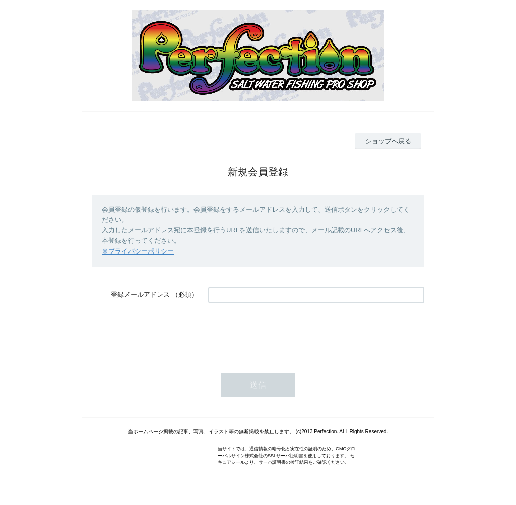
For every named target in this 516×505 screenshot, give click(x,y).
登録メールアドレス (140, 294)
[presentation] (284, 333)
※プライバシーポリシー (138, 251)
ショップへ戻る (388, 141)
